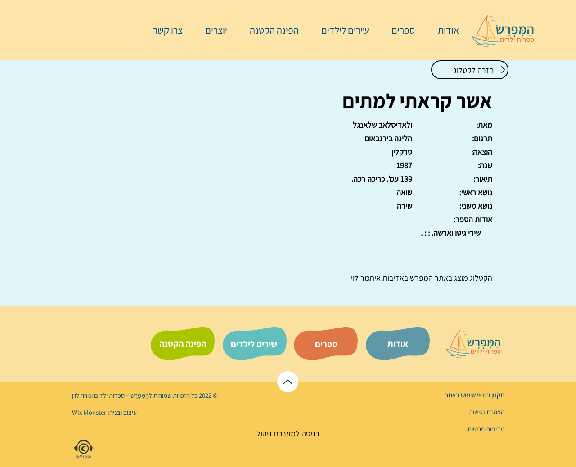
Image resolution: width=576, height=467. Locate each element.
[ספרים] (326, 344)
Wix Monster (89, 412)
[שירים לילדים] (254, 344)
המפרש (420, 278)
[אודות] (398, 343)
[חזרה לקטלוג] (469, 69)
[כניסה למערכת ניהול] (288, 433)
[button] (399, 30)
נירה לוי (82, 395)
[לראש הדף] (287, 381)
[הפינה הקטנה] (183, 343)
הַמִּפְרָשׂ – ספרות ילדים (121, 395)
